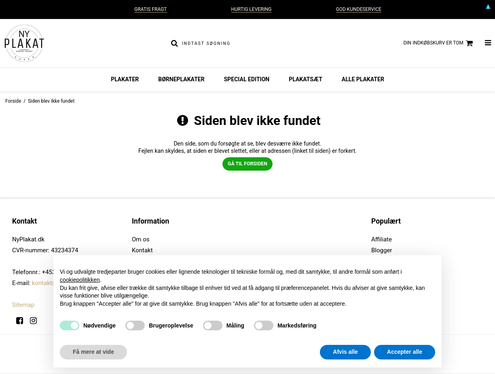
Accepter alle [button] (404, 352)
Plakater (125, 79)
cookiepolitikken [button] (80, 280)
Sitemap (23, 304)
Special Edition (247, 79)
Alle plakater (363, 79)
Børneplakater (181, 79)
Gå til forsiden (247, 164)
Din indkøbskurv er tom (439, 43)
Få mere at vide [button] (93, 352)
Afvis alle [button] (345, 352)
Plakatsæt (305, 79)
